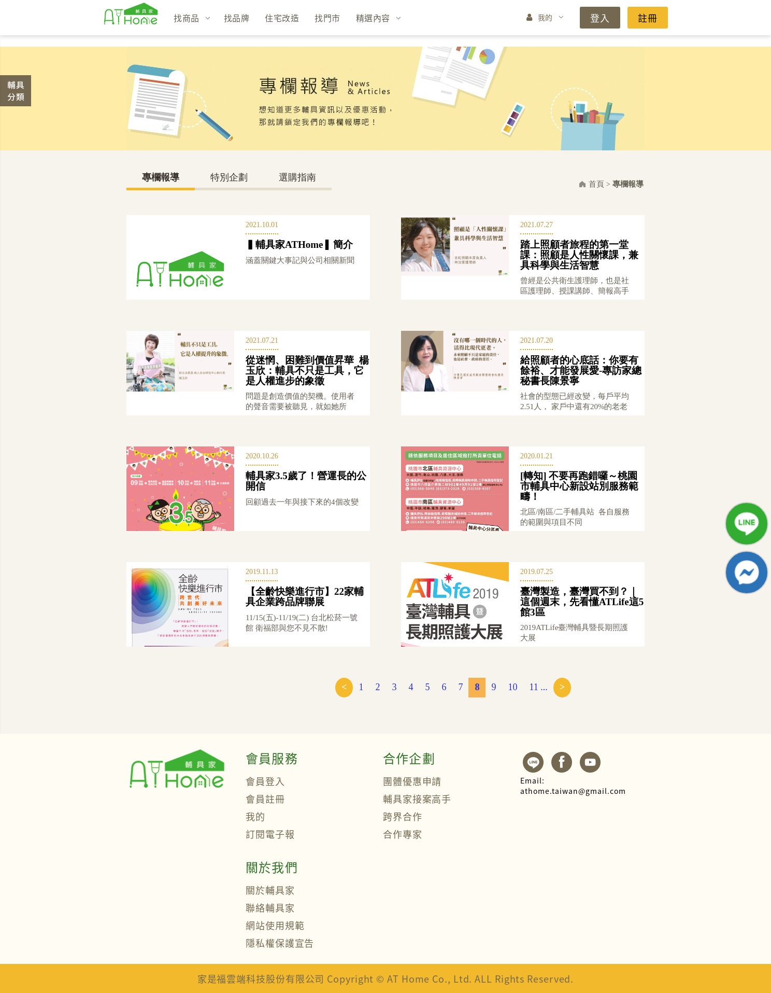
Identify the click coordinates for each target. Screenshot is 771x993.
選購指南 (297, 177)
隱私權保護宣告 (280, 942)
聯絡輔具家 (270, 907)
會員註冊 (265, 798)
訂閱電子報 (270, 834)
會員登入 (265, 781)
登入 (600, 17)
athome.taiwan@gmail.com (573, 785)
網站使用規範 (275, 925)
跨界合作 (402, 816)
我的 (545, 17)
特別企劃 (229, 177)
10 (512, 687)
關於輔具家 (270, 890)
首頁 (596, 184)
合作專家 (402, 834)
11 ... (538, 687)
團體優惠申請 (412, 781)
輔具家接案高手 (417, 798)
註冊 (648, 17)
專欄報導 (160, 177)
